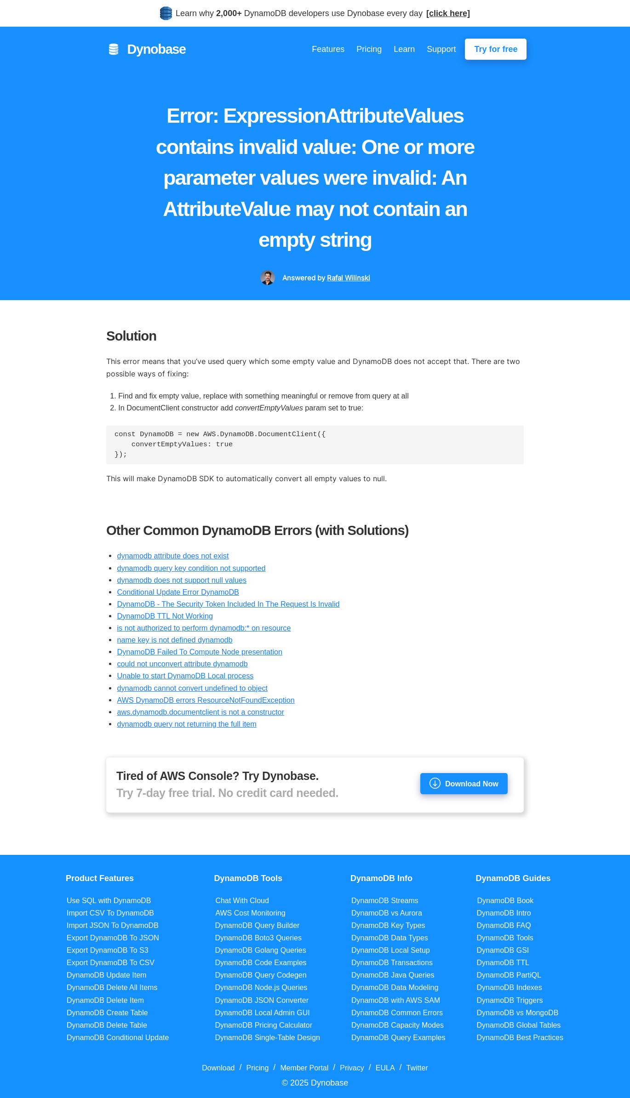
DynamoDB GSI (502, 950)
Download (218, 1068)
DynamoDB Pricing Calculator (263, 1025)
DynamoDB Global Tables (518, 1025)
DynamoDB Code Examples (260, 963)
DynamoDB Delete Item (105, 1000)
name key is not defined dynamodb (174, 640)
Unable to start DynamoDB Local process (185, 675)
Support (441, 49)
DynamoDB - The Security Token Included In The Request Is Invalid (228, 604)
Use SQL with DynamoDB (109, 901)
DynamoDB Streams (384, 901)
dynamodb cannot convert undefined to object (192, 688)
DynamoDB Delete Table (107, 1025)
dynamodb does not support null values (181, 580)
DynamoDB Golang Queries (260, 950)
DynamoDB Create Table (107, 1013)
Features (328, 49)
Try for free (495, 49)
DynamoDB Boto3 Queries (258, 938)
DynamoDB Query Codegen (260, 975)
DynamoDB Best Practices (519, 1037)
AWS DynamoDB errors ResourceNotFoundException (205, 700)
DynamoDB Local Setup (390, 950)
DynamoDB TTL (502, 963)
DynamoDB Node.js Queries (261, 987)
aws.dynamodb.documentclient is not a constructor (200, 712)
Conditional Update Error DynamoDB (178, 592)
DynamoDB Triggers (509, 1000)
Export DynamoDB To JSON (113, 938)
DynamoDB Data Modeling (394, 987)
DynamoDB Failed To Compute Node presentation (199, 652)
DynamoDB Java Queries (393, 975)
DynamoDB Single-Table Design (267, 1037)
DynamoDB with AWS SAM (395, 1000)
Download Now (464, 783)
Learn (404, 49)
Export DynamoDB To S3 (108, 950)
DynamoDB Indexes (509, 987)
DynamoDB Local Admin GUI (262, 1013)
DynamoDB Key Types (388, 925)
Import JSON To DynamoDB (113, 925)
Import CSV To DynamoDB (110, 913)
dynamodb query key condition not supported (191, 568)
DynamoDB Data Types (389, 938)
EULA (385, 1068)
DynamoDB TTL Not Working (164, 616)
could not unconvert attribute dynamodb (182, 664)
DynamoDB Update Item (106, 975)
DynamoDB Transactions (392, 963)
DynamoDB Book (505, 901)
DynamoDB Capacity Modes (397, 1025)
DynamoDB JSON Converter (262, 1000)
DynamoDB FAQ (503, 925)
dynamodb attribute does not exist (173, 556)
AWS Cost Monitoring (250, 913)
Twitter (417, 1068)
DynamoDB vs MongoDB (517, 1013)
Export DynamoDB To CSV (111, 963)
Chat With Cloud (242, 901)
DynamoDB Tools (504, 938)
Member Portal (304, 1068)
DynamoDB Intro (503, 913)
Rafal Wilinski (348, 277)
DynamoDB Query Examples (398, 1037)
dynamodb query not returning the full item (186, 724)
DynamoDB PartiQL (508, 975)
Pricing (369, 49)
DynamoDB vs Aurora (386, 913)
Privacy (352, 1068)
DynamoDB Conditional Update (118, 1037)
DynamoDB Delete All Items (112, 987)
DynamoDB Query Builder (257, 925)
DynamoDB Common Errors (397, 1013)
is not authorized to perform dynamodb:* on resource (204, 628)
